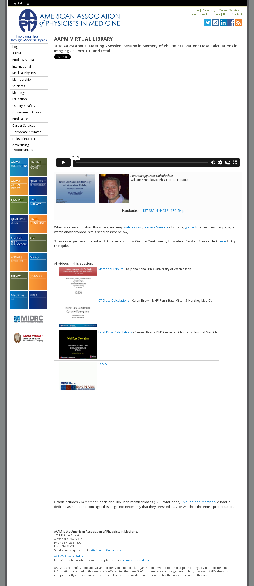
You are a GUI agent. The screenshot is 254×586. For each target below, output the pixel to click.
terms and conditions (136, 560)
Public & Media (23, 60)
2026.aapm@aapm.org (106, 550)
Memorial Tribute (111, 269)
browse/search (156, 227)
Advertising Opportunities (22, 147)
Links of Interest (23, 138)
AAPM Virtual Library (83, 38)
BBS (225, 14)
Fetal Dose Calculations (115, 332)
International (21, 66)
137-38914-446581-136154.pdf (165, 210)
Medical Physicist (24, 73)
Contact (237, 14)
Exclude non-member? (199, 502)
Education (19, 99)
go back (191, 227)
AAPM (16, 53)
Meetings (18, 92)
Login (28, 3)
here (222, 241)
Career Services (230, 10)
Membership (21, 79)
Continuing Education (205, 14)
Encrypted (16, 3)
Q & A (102, 364)
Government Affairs (26, 112)
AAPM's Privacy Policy (69, 556)
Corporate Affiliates (26, 132)
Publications (21, 119)
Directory (208, 10)
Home (194, 10)
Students (18, 86)
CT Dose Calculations (113, 300)
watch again (133, 227)
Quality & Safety (23, 106)
